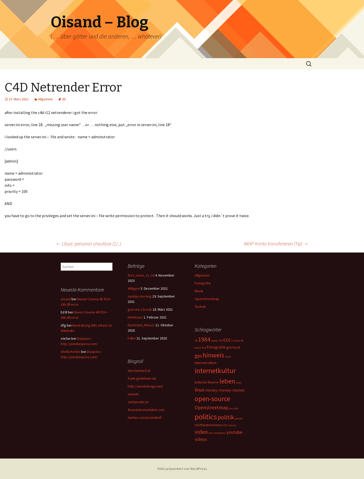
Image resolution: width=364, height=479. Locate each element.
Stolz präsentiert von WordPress (182, 468)
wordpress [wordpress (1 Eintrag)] (220, 433)
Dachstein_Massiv (141, 325)
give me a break (140, 309)
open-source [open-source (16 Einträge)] (212, 398)
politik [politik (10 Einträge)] (226, 417)
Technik (200, 306)
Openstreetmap (207, 298)
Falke (132, 338)
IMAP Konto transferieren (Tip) (276, 243)
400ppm (134, 288)
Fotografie (203, 283)
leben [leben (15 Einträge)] (227, 381)
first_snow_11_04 (141, 275)
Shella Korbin (70, 351)
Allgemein (45, 99)
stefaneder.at (138, 402)
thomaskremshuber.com (146, 409)
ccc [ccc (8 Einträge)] (227, 339)
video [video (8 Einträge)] (201, 431)
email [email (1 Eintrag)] (198, 347)
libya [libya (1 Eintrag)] (238, 382)
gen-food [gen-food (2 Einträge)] (233, 347)
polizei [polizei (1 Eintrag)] (239, 418)
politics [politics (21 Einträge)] (206, 416)
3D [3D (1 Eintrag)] (196, 340)
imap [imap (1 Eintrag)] (228, 356)
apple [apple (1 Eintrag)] (214, 340)
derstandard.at (139, 370)
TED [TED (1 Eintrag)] (225, 425)
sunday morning (140, 296)
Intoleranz (135, 317)
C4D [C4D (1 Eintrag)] (220, 340)
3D (64, 99)
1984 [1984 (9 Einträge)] (204, 339)
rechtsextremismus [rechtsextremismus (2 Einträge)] (208, 425)
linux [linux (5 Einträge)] (199, 390)
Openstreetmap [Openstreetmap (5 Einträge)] (211, 407)
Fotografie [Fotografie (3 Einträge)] (216, 347)
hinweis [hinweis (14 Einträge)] (213, 355)
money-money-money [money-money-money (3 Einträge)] (225, 390)
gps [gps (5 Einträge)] (198, 356)
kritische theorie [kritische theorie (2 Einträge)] (207, 382)
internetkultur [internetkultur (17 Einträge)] (215, 370)
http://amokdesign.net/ (145, 386)
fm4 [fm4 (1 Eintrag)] (204, 347)
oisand (66, 299)
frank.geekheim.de (142, 378)
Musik (199, 291)
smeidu (133, 394)
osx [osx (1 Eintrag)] (231, 408)
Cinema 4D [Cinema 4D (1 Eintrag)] (237, 340)
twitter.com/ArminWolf (145, 417)
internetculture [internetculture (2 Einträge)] (206, 362)
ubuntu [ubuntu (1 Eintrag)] (232, 425)
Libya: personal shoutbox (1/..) (88, 243)
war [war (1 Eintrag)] (211, 433)
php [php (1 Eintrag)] (236, 408)
